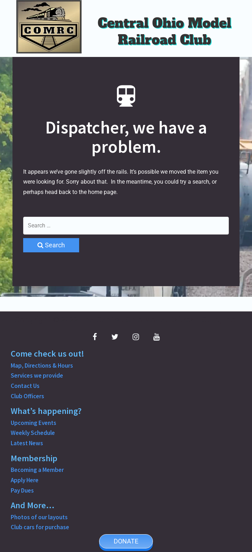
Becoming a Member (37, 470)
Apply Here (24, 480)
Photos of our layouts (39, 517)
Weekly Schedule (33, 433)
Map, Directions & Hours (42, 365)
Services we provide (37, 375)
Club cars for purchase (40, 527)
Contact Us (25, 386)
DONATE (126, 541)
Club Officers (27, 396)
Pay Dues (22, 490)
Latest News (27, 443)
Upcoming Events (33, 423)
